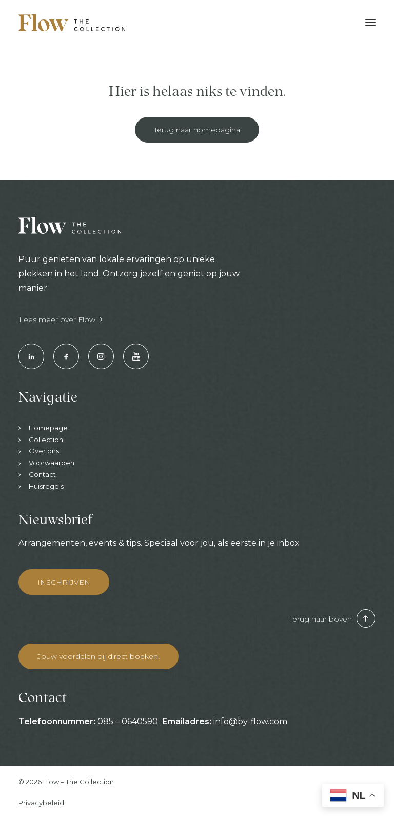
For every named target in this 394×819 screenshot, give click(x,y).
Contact (42, 474)
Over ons (44, 451)
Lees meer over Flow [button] (61, 319)
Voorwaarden (51, 462)
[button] (370, 22)
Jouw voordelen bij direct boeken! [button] (98, 656)
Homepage (48, 428)
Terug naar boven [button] (332, 619)
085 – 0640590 (127, 721)
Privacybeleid (41, 802)
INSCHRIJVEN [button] (63, 582)
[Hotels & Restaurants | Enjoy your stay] (71, 22)
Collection (46, 439)
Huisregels (46, 486)
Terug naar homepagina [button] (197, 129)
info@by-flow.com (250, 721)
